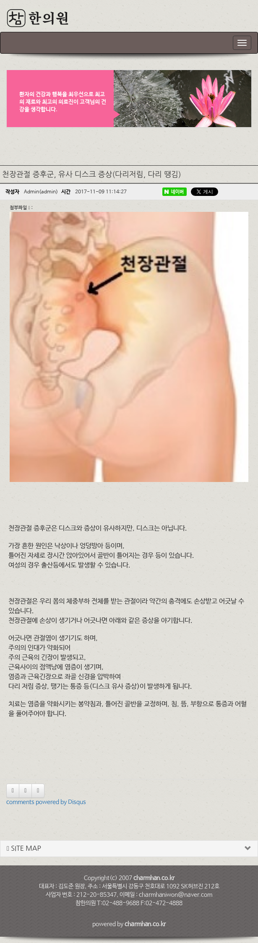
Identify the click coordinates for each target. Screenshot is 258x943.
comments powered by (46, 802)
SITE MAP (24, 848)
